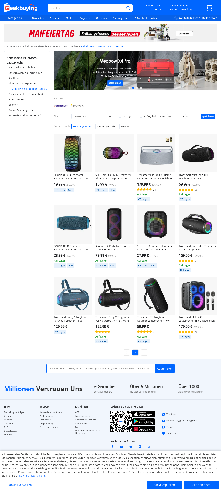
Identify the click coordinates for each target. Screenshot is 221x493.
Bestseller (54, 18)
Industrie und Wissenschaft (25, 115)
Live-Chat (169, 433)
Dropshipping (46, 423)
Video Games (16, 99)
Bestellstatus (10, 431)
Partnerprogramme (49, 427)
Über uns (8, 416)
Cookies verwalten (19, 485)
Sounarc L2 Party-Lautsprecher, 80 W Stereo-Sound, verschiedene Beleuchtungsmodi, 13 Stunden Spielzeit (114, 247)
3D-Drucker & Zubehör (22, 67)
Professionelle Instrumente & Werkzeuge (28, 94)
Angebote (85, 18)
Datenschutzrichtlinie (85, 420)
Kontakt (8, 420)
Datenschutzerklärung (32, 475)
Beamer (13, 104)
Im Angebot (148, 116)
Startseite (9, 46)
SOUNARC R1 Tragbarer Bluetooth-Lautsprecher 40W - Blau (71, 247)
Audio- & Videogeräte (21, 110)
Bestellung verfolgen (14, 412)
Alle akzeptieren (164, 485)
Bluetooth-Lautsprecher (64, 46)
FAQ (6, 427)
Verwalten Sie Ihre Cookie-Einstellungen (88, 431)
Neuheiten (38, 18)
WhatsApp (169, 414)
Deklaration (81, 423)
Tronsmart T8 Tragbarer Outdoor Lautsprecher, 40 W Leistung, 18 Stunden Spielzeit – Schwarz (156, 318)
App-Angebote (121, 18)
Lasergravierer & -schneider (25, 72)
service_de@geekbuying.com (179, 420)
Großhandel (45, 420)
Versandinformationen (51, 412)
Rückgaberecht (82, 416)
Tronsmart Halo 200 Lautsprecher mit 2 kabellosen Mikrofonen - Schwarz (197, 318)
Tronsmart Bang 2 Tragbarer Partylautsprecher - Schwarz (112, 318)
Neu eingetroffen (107, 126)
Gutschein (102, 18)
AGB (77, 412)
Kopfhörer (15, 78)
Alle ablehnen (201, 485)
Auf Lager (125, 116)
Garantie (8, 423)
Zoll (77, 427)
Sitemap (8, 434)
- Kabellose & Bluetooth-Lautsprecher (29, 88)
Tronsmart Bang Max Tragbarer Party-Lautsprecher (197, 247)
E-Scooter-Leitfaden (145, 18)
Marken (70, 18)
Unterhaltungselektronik (32, 46)
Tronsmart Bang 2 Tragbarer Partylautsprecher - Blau (71, 318)
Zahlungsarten (47, 416)
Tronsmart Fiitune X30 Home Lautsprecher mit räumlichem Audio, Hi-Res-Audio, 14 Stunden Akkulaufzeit (155, 176)
